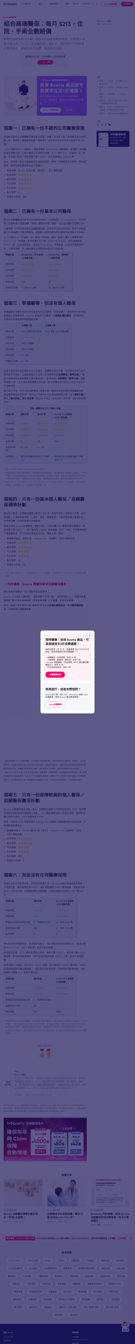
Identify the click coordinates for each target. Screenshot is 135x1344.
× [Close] (89, 635)
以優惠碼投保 (55, 674)
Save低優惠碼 (55, 704)
